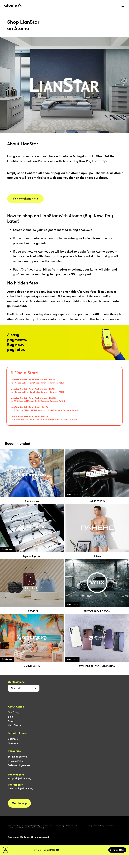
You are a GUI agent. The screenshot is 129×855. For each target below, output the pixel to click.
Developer (14, 743)
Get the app (19, 803)
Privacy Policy (16, 761)
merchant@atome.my (20, 788)
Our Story (13, 712)
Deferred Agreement (20, 765)
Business (13, 738)
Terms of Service (17, 756)
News (11, 721)
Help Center (15, 725)
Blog (10, 716)
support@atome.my (19, 778)
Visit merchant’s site (25, 198)
